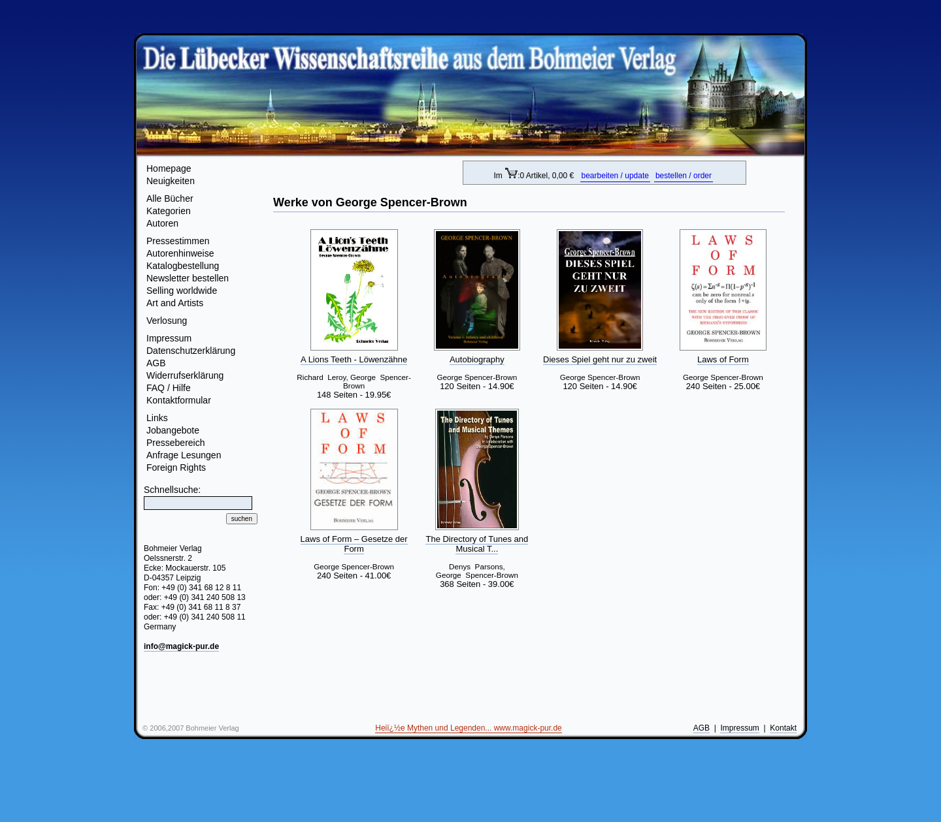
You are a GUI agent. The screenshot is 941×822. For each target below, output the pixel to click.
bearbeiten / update (615, 175)
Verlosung (166, 320)
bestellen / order (683, 175)
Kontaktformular (178, 400)
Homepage (168, 168)
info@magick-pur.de (181, 646)
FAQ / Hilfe (168, 388)
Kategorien (168, 211)
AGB (156, 363)
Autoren (162, 223)
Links (157, 418)
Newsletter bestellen (187, 278)
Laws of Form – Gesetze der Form (354, 544)
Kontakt (783, 728)
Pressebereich (175, 442)
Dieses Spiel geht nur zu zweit (600, 359)
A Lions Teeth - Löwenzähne (354, 359)
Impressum (168, 338)
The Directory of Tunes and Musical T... (476, 544)
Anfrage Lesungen (183, 455)
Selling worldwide (181, 290)
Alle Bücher (169, 198)
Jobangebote (172, 430)
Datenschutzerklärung (190, 350)
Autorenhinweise (180, 253)
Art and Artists (174, 303)
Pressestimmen (177, 241)
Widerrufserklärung (184, 375)
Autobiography (477, 359)
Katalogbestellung (182, 266)
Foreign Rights (176, 467)
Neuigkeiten (170, 181)
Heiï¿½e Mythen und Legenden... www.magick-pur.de (468, 728)
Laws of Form (723, 359)
